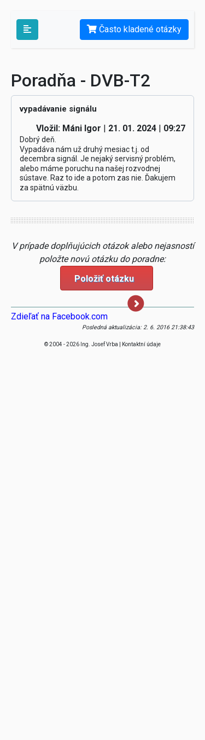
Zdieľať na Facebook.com (59, 316)
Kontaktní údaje (141, 344)
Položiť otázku (109, 281)
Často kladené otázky (134, 29)
